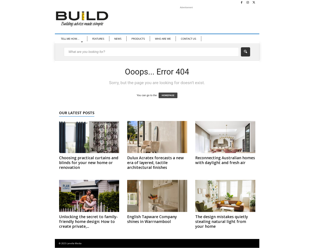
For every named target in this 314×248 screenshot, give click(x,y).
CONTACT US (188, 38)
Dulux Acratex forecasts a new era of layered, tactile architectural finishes (155, 162)
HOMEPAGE (168, 95)
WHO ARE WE (163, 38)
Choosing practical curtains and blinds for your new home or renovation (88, 162)
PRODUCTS (138, 38)
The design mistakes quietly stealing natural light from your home (221, 221)
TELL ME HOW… (72, 40)
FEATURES (98, 38)
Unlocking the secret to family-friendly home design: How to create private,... (88, 221)
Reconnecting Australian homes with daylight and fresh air (225, 160)
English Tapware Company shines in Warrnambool (152, 219)
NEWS (118, 38)
